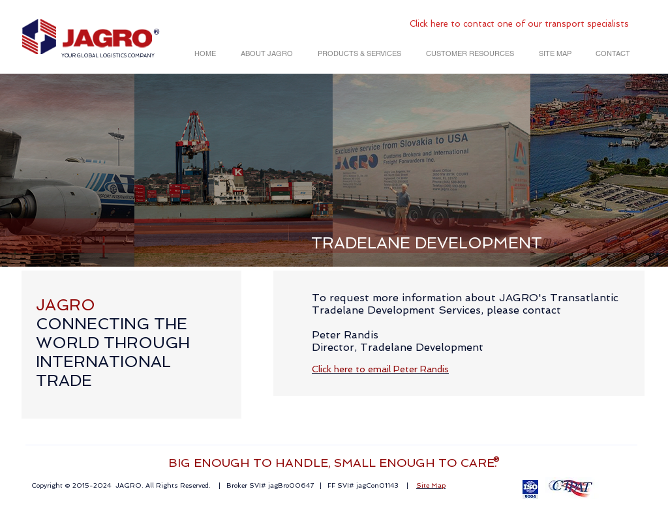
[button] (264, 53)
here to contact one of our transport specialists (530, 24)
